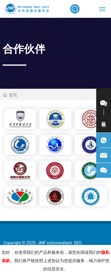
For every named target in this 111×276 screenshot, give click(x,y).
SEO (77, 243)
